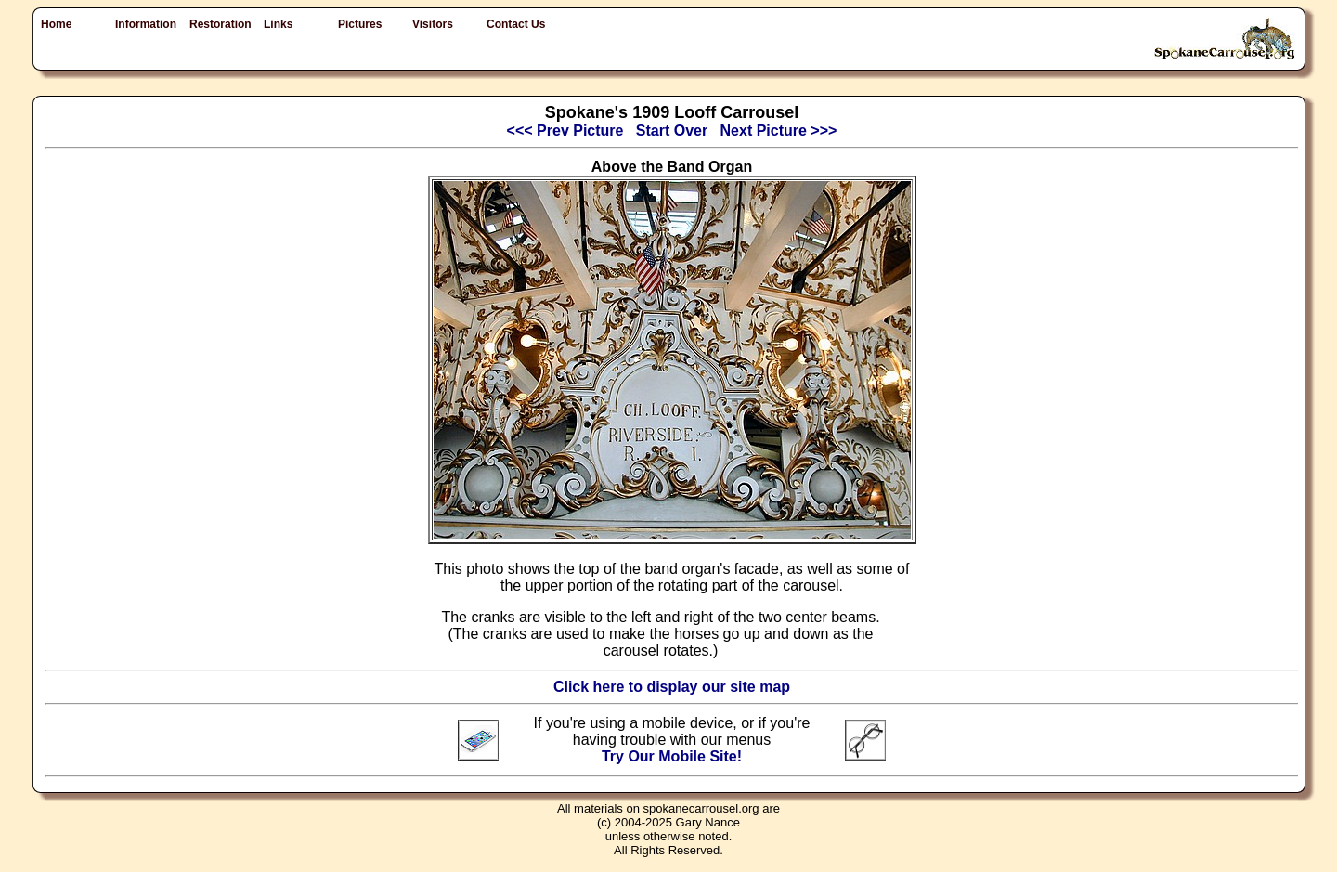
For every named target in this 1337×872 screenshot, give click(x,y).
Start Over (671, 130)
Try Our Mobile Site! (672, 756)
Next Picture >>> (778, 130)
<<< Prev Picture (565, 130)
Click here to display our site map (671, 687)
